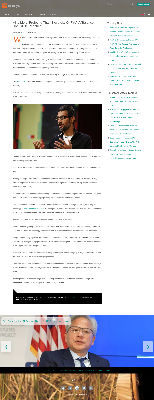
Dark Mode (77, 380)
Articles (41, 14)
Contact (53, 14)
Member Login (143, 4)
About (17, 14)
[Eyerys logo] (11, 5)
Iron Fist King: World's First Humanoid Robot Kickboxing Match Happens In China (124, 56)
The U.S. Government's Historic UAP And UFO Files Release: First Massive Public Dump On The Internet (124, 44)
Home (7, 14)
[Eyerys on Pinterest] (77, 391)
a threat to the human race (34, 209)
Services (28, 14)
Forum (72, 370)
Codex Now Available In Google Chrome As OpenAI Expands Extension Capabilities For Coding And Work (125, 154)
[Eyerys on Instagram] (70, 391)
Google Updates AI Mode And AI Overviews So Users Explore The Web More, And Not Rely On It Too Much (124, 142)
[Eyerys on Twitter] (84, 391)
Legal (100, 370)
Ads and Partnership (86, 370)
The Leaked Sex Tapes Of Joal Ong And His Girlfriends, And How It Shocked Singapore (125, 68)
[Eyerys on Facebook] (63, 391)
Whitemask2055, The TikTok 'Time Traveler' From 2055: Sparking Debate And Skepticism (124, 80)
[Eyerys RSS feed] (90, 391)
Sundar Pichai (22, 81)
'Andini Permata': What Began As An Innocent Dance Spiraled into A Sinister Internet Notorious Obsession (125, 32)
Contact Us (76, 297)
